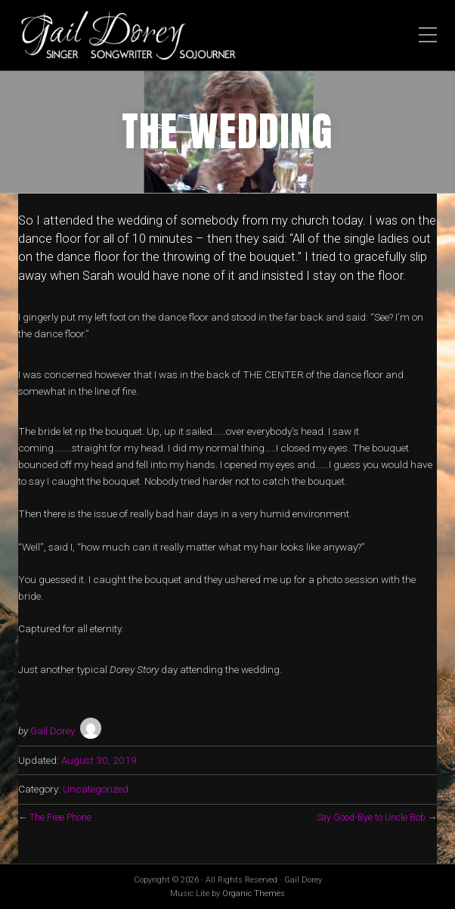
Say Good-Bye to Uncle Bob (371, 817)
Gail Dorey (52, 730)
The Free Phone (60, 817)
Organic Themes (253, 893)
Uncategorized (95, 789)
